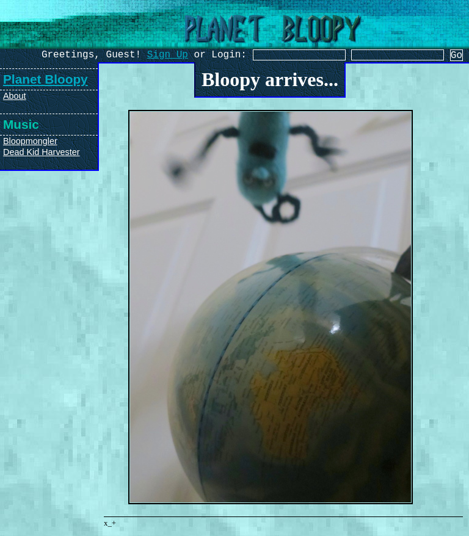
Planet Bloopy (45, 79)
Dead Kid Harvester (41, 152)
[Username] (292, 56)
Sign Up (151, 56)
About (14, 96)
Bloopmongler (30, 141)
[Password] (412, 56)
